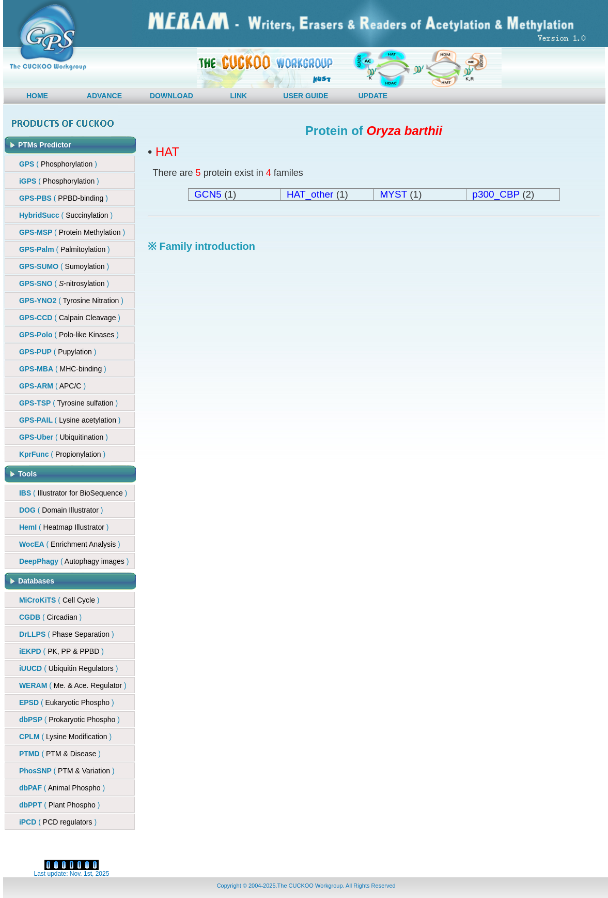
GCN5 (208, 194)
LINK (238, 96)
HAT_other (310, 194)
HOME (37, 96)
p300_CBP (496, 194)
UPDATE (373, 96)
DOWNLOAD (171, 96)
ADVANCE (104, 96)
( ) (58, 164)
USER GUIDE (305, 96)
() (63, 198)
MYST (393, 194)
